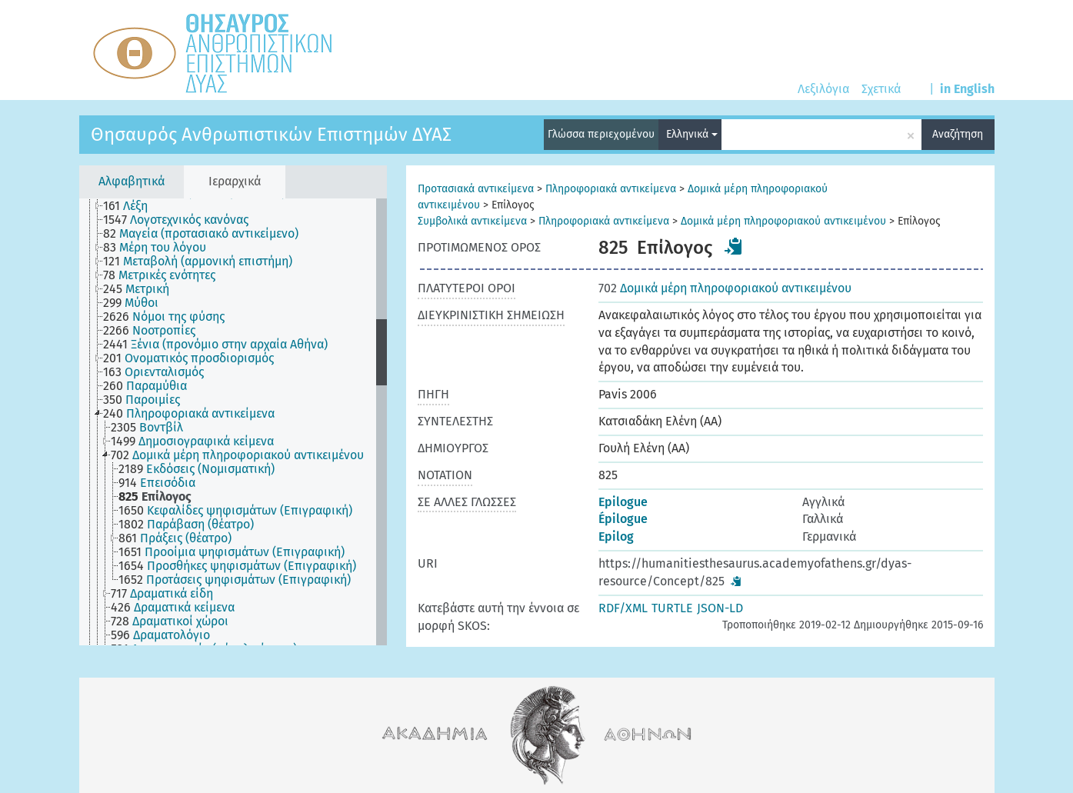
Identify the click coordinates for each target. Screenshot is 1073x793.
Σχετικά (881, 89)
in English (967, 89)
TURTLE (672, 608)
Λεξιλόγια (823, 89)
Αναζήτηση (957, 134)
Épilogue (623, 518)
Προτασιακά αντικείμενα (476, 188)
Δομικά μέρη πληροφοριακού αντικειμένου (783, 221)
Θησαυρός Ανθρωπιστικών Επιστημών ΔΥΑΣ (271, 134)
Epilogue (623, 502)
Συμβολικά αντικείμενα (472, 221)
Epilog (616, 536)
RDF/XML (623, 608)
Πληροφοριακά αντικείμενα (610, 188)
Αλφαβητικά (131, 181)
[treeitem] (132, 206)
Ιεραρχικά (234, 181)
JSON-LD (720, 608)
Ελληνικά (692, 134)
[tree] (233, 421)
